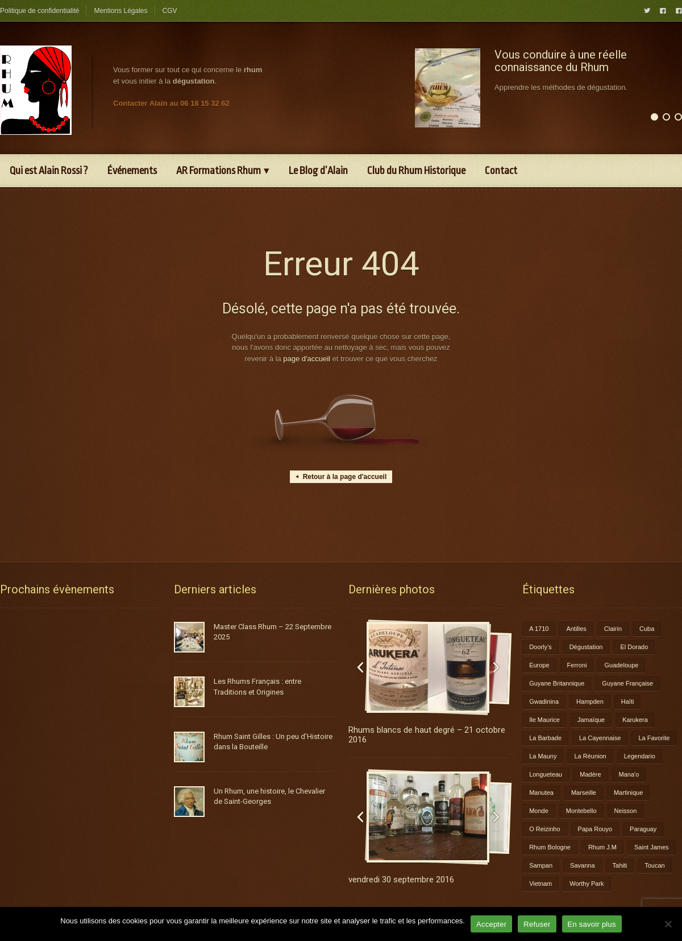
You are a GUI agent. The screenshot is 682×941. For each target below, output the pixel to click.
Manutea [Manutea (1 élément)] (541, 792)
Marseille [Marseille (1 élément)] (583, 792)
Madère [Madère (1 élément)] (590, 774)
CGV (170, 11)
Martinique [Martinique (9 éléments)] (628, 792)
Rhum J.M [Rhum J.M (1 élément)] (602, 847)
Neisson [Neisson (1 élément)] (625, 810)
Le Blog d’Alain (318, 170)
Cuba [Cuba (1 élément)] (646, 628)
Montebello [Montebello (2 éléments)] (581, 810)
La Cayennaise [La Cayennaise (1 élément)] (600, 737)
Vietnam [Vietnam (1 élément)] (540, 883)
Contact (501, 170)
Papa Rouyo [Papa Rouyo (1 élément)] (595, 829)
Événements (132, 170)
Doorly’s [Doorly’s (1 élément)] (540, 646)
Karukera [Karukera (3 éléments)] (635, 719)
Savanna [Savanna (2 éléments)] (582, 865)
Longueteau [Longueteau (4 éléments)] (545, 774)
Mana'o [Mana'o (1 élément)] (629, 774)
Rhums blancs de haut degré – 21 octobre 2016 (426, 735)
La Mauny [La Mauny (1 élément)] (542, 756)
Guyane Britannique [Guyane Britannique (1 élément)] (556, 683)
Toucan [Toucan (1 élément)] (654, 865)
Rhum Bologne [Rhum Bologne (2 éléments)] (550, 847)
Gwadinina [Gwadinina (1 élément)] (544, 701)
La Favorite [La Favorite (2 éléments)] (653, 737)
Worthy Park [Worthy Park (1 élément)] (586, 883)
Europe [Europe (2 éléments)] (539, 665)
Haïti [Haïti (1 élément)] (627, 701)
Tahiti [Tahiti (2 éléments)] (620, 865)
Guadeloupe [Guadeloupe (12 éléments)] (621, 665)
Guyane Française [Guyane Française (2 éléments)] (627, 683)
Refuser (536, 924)
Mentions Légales (120, 11)
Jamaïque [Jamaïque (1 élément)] (591, 719)
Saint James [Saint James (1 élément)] (651, 847)
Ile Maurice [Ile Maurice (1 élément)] (544, 719)
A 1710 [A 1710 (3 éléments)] (538, 628)
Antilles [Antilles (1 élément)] (576, 628)
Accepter (491, 924)
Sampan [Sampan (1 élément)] (540, 865)
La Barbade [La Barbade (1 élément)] (545, 737)
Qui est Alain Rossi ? (49, 170)
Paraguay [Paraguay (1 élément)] (643, 829)
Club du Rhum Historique (416, 170)
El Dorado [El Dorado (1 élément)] (634, 646)
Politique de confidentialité (39, 11)
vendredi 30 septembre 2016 (401, 879)
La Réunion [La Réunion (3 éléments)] (590, 756)
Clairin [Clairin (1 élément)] (613, 628)
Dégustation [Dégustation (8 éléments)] (586, 646)
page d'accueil (306, 358)
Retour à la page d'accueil (341, 477)
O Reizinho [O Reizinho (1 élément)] (544, 829)
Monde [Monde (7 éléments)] (538, 810)
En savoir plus (592, 924)
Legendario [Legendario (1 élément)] (639, 756)
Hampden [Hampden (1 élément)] (590, 701)
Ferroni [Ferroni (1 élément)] (577, 665)
